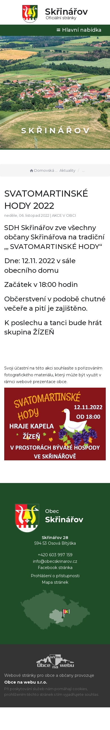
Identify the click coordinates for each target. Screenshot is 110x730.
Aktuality (67, 170)
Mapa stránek (55, 582)
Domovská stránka (43, 170)
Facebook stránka (55, 567)
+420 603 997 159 (55, 554)
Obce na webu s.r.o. (25, 682)
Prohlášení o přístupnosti (55, 575)
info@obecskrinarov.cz (55, 561)
